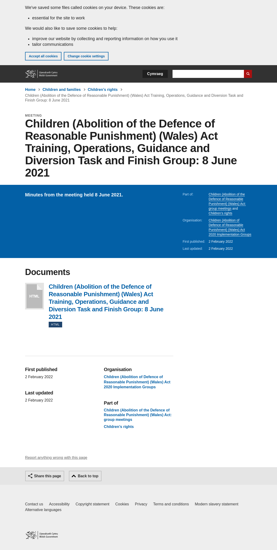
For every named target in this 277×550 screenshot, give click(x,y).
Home (30, 90)
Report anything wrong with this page (56, 458)
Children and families (62, 90)
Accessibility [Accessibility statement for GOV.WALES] (59, 504)
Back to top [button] (88, 476)
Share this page (47, 476)
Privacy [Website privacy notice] (141, 504)
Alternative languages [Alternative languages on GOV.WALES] (43, 510)
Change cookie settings (86, 56)
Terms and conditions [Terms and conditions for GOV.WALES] (171, 504)
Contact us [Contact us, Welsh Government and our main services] (34, 504)
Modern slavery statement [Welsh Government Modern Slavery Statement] (216, 504)
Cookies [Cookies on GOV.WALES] (122, 504)
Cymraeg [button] (155, 74)
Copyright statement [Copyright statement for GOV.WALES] (92, 504)
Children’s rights (103, 90)
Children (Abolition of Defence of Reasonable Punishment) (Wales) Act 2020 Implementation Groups (137, 382)
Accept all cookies (43, 56)
